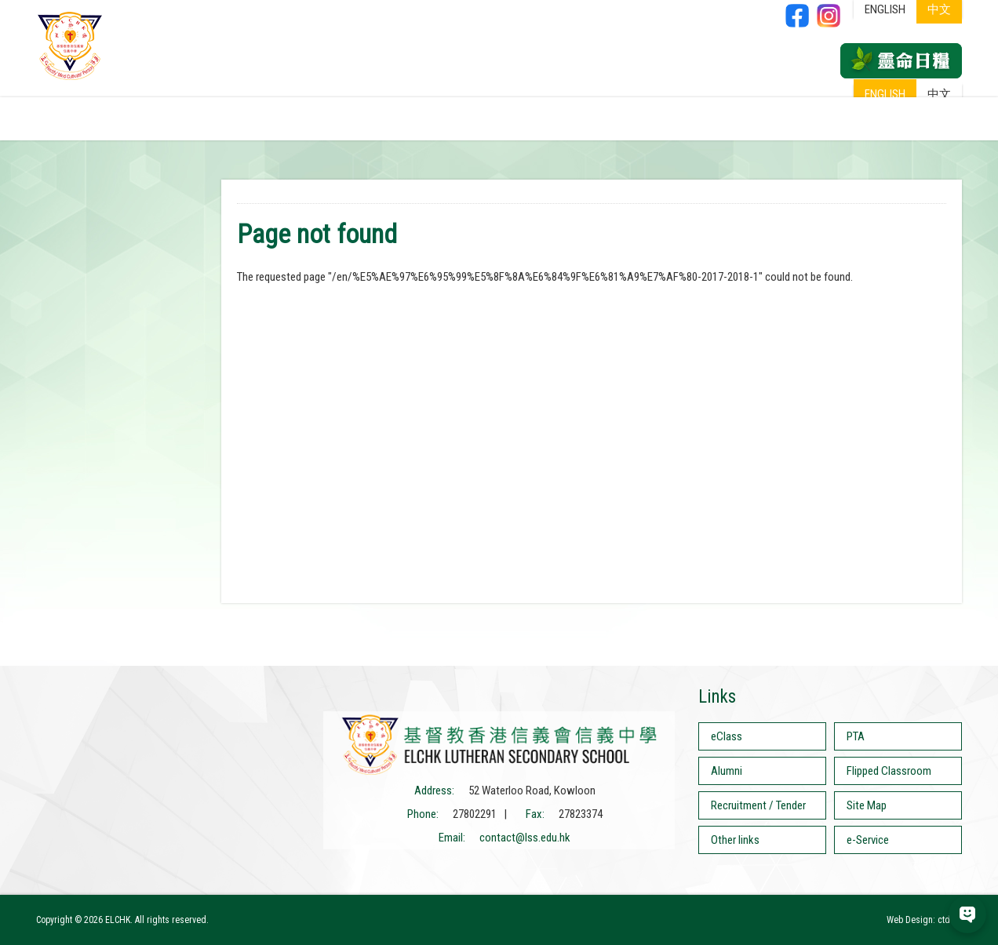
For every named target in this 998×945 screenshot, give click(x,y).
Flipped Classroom (889, 771)
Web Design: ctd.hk (924, 919)
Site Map (867, 805)
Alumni (726, 771)
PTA (856, 736)
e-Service (868, 840)
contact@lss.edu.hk (524, 838)
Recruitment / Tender (758, 805)
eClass (726, 736)
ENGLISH (885, 94)
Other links (735, 840)
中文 (939, 94)
